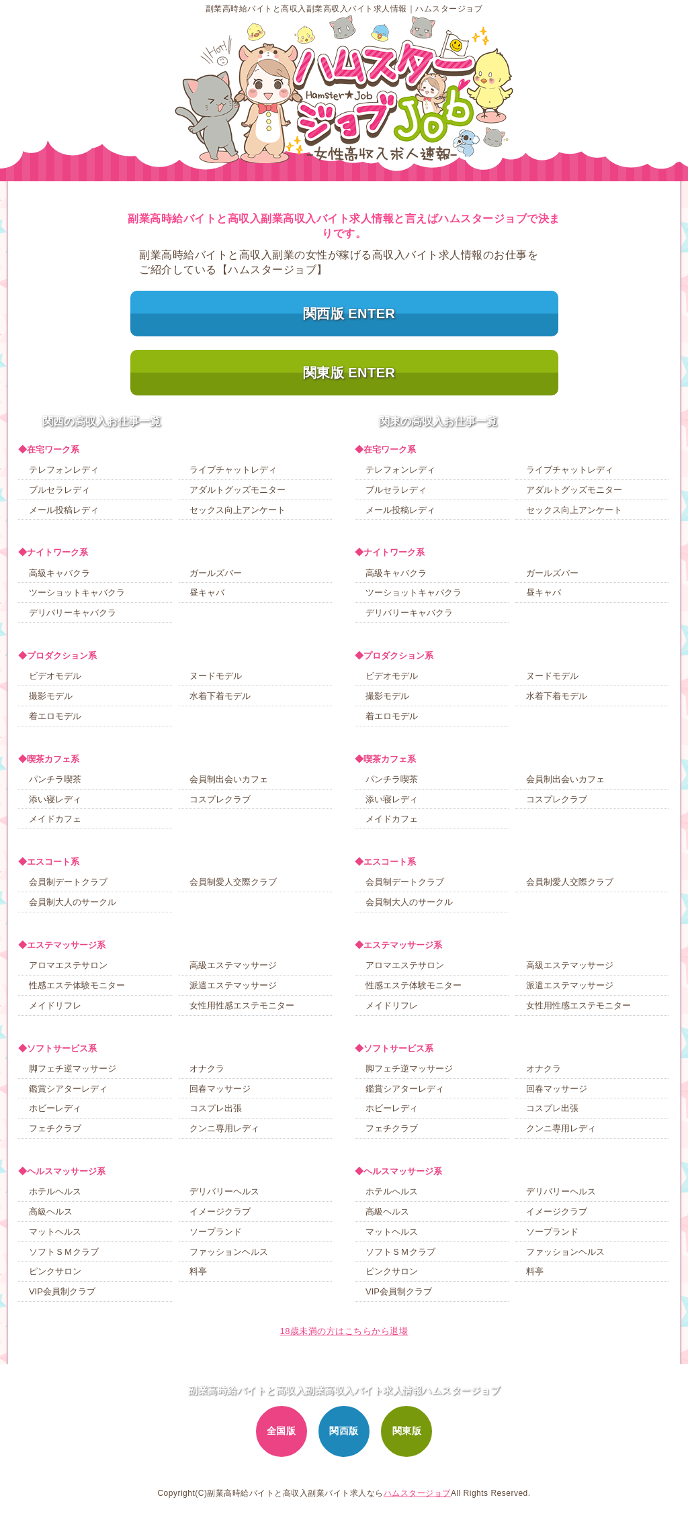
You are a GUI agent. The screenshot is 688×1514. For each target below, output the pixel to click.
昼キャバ (206, 592)
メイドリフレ (55, 1005)
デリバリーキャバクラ (72, 613)
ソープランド (215, 1232)
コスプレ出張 (215, 1108)
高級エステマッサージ (233, 965)
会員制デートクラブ (68, 882)
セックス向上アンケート (237, 510)
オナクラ (206, 1068)
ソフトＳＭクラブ (64, 1252)
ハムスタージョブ (417, 1493)
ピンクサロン (55, 1271)
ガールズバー (215, 573)
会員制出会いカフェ (228, 779)
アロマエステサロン (68, 965)
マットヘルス (55, 1232)
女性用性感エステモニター (241, 1005)
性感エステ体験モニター (77, 985)
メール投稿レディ (64, 510)
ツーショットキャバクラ (77, 592)
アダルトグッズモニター (237, 490)
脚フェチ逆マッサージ (72, 1068)
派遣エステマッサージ (233, 985)
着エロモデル (55, 716)
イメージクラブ (220, 1212)
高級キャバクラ (59, 573)
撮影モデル (51, 696)
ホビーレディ (55, 1108)
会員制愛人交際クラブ (233, 882)
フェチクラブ (55, 1128)
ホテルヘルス (55, 1191)
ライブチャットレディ (233, 470)
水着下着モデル (220, 696)
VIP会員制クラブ (62, 1291)
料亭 (198, 1271)
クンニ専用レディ (224, 1128)
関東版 (407, 1430)
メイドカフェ (55, 819)
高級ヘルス (51, 1212)
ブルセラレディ (59, 490)
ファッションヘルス (228, 1252)
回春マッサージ (220, 1089)
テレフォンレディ (64, 470)
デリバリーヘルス (224, 1191)
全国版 (281, 1430)
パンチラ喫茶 (55, 779)
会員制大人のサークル (72, 902)
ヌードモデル (215, 676)
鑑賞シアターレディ (68, 1089)
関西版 (344, 1430)
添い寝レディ (55, 799)
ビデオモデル (55, 676)
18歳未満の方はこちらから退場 (344, 1331)
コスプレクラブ (220, 799)
